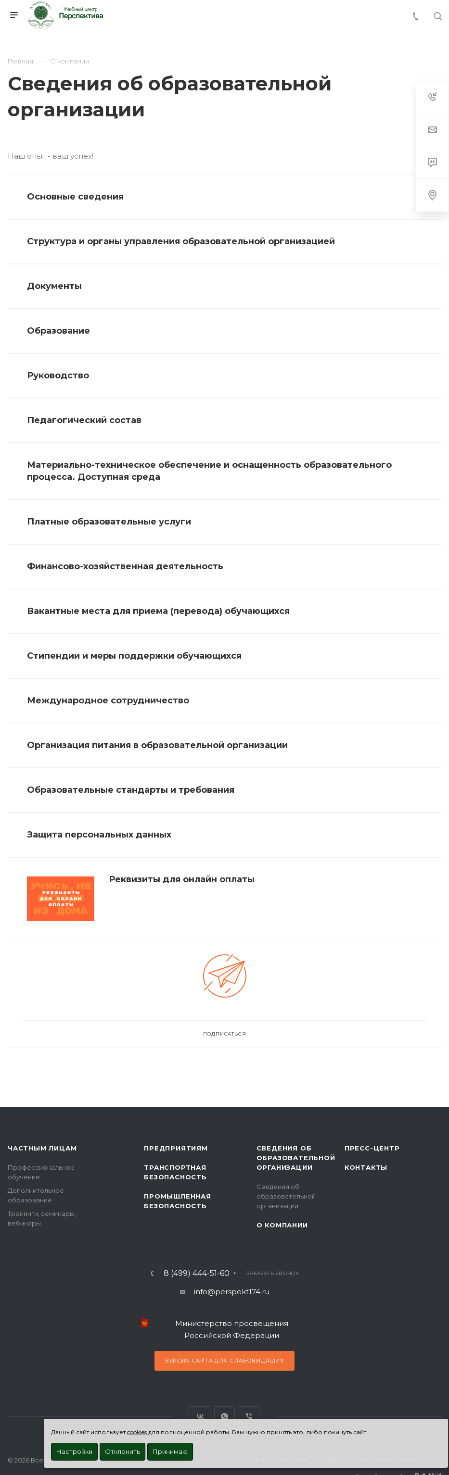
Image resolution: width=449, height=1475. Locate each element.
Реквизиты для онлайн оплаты (182, 879)
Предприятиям (176, 1148)
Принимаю (170, 1451)
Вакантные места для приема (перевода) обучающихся (158, 611)
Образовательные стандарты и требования (130, 790)
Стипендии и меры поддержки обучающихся (134, 655)
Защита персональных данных (99, 834)
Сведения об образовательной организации (296, 1157)
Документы (54, 286)
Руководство (58, 375)
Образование (58, 330)
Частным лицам (42, 1148)
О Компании (282, 1225)
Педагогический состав (84, 420)
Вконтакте (200, 1416)
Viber (249, 1416)
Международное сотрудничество (108, 700)
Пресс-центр (372, 1148)
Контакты (366, 1167)
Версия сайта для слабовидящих (224, 1360)
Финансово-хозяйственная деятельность (125, 566)
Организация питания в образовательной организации (157, 745)
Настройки (74, 1451)
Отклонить (122, 1451)
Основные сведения (75, 196)
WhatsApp (224, 1416)
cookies (137, 1432)
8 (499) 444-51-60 (197, 1273)
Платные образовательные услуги (109, 521)
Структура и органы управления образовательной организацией (181, 241)
